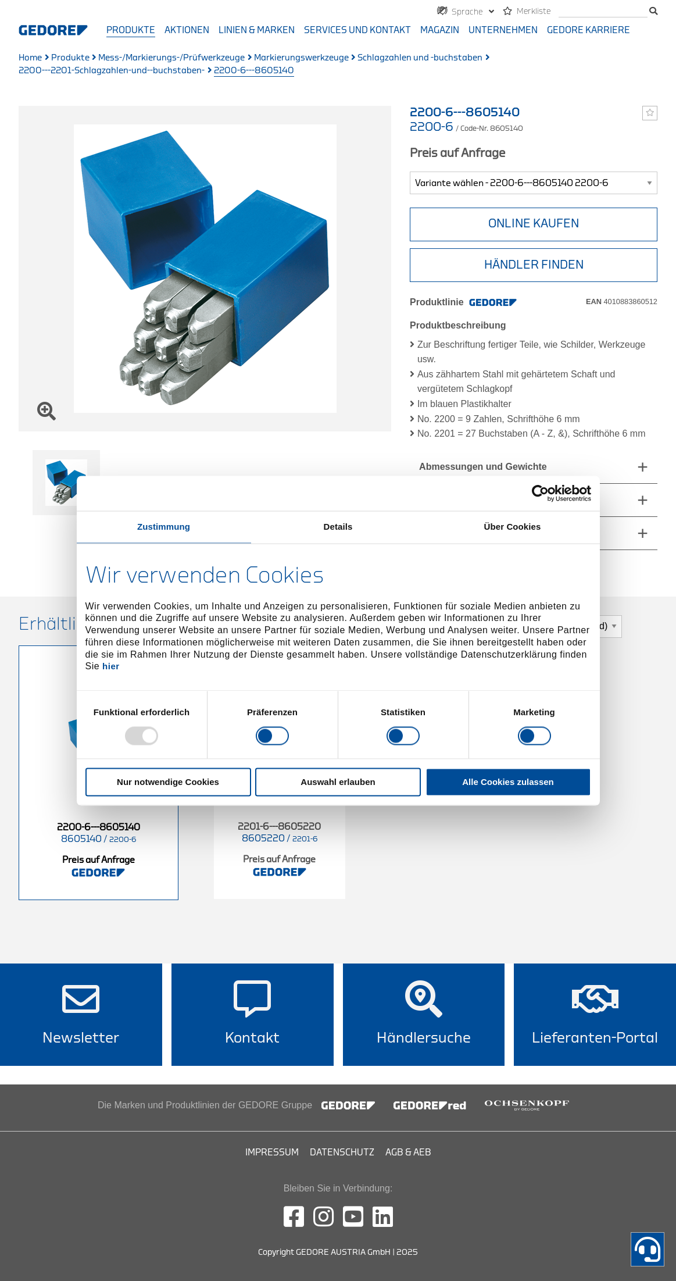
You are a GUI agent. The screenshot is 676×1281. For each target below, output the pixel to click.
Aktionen (186, 30)
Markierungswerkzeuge (301, 57)
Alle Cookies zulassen (508, 782)
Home (30, 57)
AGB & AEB (408, 1152)
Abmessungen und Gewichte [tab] (483, 467)
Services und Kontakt (357, 30)
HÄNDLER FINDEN (534, 265)
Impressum (272, 1152)
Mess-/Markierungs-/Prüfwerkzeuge (171, 57)
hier (111, 667)
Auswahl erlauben (338, 782)
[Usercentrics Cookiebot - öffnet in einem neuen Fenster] (540, 493)
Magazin (439, 30)
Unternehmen (503, 30)
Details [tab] (338, 526)
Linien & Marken (257, 30)
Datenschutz (342, 1152)
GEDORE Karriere (588, 30)
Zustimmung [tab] (163, 526)
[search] (603, 11)
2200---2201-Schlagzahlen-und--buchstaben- (112, 70)
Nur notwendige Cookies (168, 782)
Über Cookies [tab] (512, 526)
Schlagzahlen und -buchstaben (419, 57)
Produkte (130, 30)
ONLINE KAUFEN (533, 223)
